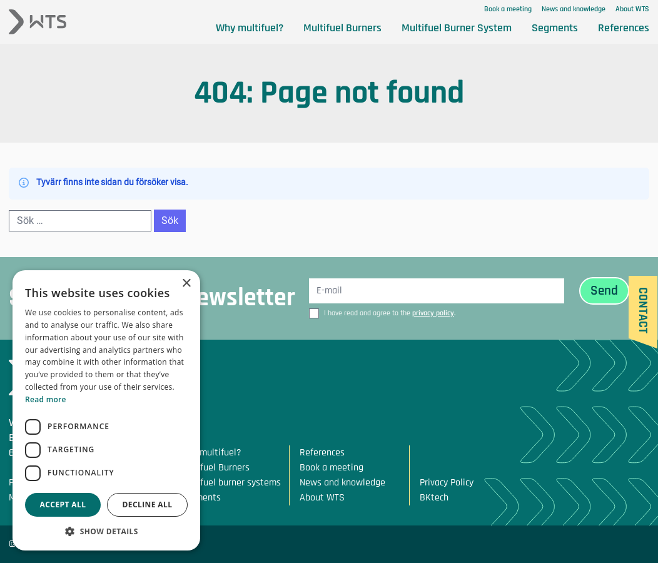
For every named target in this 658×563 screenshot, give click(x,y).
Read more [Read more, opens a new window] (45, 399)
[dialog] (106, 410)
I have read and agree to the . (389, 313)
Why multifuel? (249, 28)
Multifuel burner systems (230, 482)
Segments (555, 28)
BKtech (434, 497)
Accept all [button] (63, 504)
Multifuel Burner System (457, 28)
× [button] (186, 283)
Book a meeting (508, 9)
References (623, 28)
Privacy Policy (446, 482)
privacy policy (433, 313)
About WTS (632, 9)
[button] (106, 531)
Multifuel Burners (342, 28)
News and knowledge (573, 9)
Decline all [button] (148, 504)
